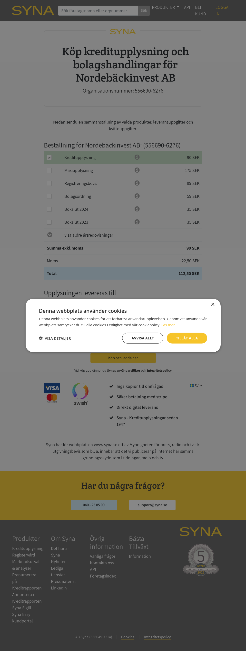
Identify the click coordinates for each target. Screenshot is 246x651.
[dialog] (123, 325)
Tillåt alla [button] (187, 338)
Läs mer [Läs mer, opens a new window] (168, 324)
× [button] (213, 304)
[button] (55, 338)
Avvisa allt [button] (143, 338)
